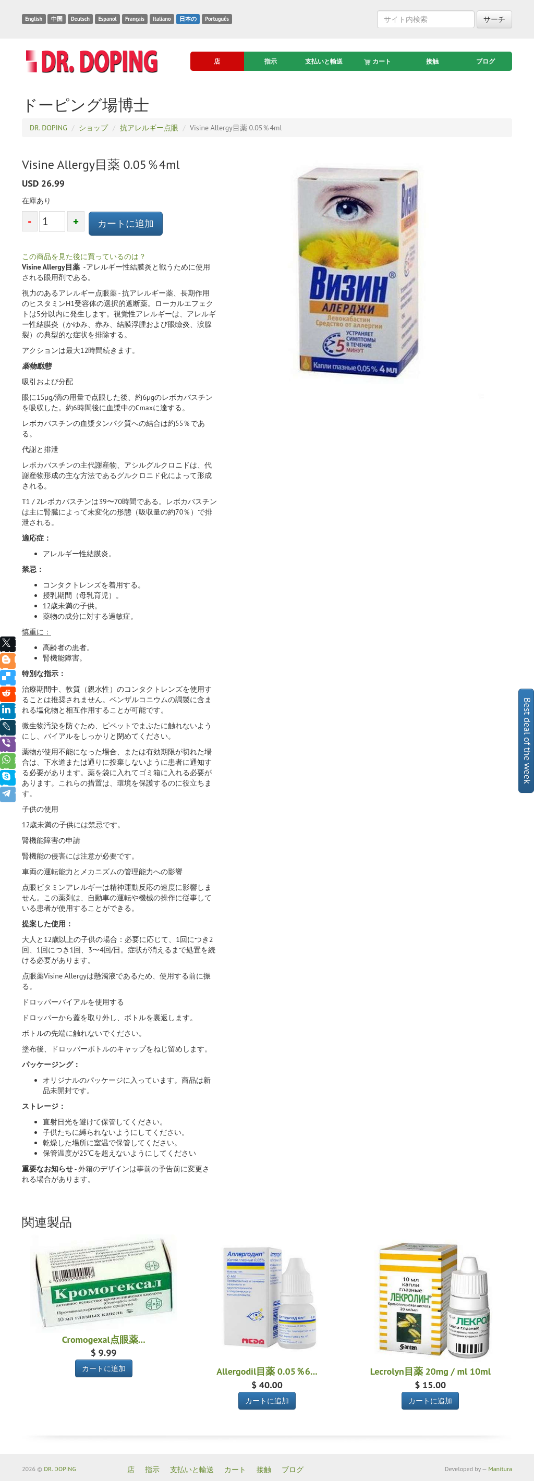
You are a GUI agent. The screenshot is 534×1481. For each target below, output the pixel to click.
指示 (270, 61)
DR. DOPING (60, 1469)
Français (134, 18)
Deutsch (80, 18)
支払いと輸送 (324, 61)
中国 (57, 18)
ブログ (485, 61)
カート (378, 61)
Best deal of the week (527, 740)
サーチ (494, 19)
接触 (432, 61)
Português (217, 18)
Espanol (107, 18)
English (33, 18)
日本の (188, 18)
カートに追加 (126, 223)
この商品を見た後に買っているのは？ (84, 256)
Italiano (162, 18)
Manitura (500, 1469)
